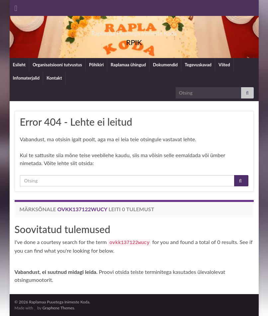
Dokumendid (165, 64)
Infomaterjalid (26, 78)
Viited (224, 64)
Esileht (19, 64)
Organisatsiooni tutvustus (57, 64)
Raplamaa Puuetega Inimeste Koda (134, 31)
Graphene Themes (58, 307)
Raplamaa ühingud (128, 64)
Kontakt (54, 78)
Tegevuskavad (198, 64)
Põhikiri (96, 64)
